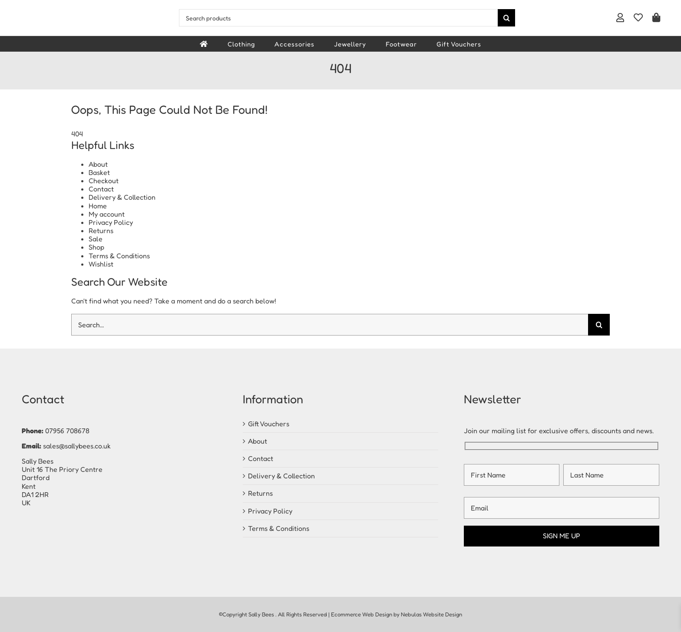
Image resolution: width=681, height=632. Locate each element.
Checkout (104, 180)
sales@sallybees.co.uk (77, 445)
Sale (95, 238)
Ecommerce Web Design (361, 614)
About (98, 164)
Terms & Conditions (119, 255)
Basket (99, 172)
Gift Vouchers (268, 423)
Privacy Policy (111, 222)
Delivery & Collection (122, 197)
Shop (96, 247)
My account (107, 214)
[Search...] (329, 325)
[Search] (506, 17)
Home (98, 205)
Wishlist (101, 264)
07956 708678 (67, 430)
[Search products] (338, 17)
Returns (101, 230)
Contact (101, 188)
